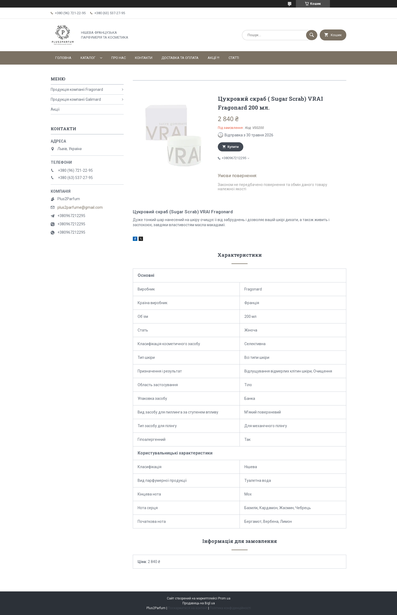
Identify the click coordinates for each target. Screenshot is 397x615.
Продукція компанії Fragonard (77, 89)
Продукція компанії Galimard (76, 99)
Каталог (87, 58)
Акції (55, 109)
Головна (63, 58)
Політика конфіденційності (230, 608)
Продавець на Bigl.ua (198, 603)
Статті (234, 58)
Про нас (118, 58)
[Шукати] (311, 35)
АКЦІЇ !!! (213, 58)
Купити (233, 147)
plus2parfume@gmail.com (80, 207)
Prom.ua (224, 598)
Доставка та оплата (179, 58)
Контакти (143, 58)
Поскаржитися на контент (187, 608)
